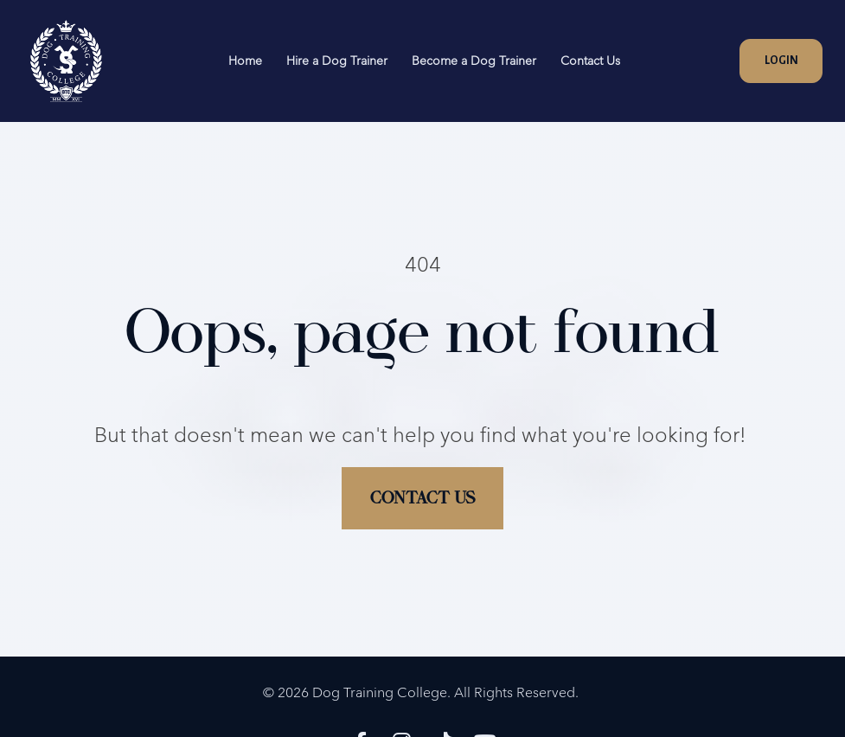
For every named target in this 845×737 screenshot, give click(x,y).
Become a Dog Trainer (474, 60)
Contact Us (590, 60)
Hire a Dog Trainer (336, 60)
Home (245, 60)
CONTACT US (422, 486)
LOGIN (781, 60)
